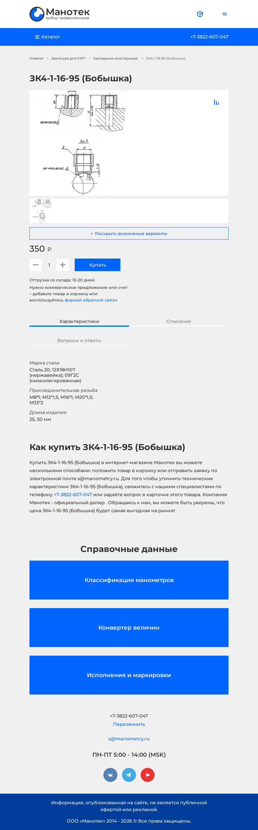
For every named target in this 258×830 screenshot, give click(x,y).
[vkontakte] (110, 775)
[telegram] (129, 775)
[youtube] (147, 775)
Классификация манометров (129, 580)
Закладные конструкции (115, 58)
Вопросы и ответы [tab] (79, 340)
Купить (97, 265)
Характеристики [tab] (79, 321)
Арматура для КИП (68, 58)
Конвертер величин (129, 627)
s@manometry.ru (129, 739)
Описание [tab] (178, 321)
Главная (36, 58)
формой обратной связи (91, 300)
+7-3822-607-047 (209, 37)
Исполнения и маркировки (129, 675)
